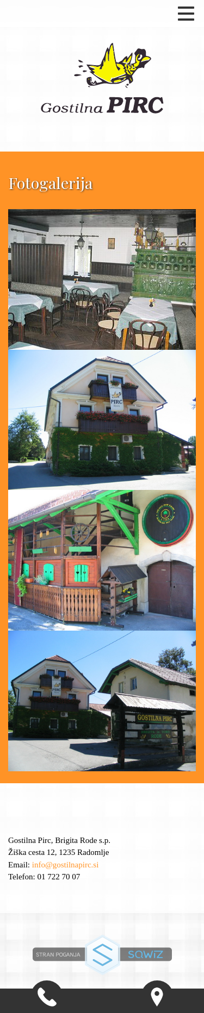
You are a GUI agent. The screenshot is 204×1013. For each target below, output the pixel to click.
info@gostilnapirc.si (65, 864)
